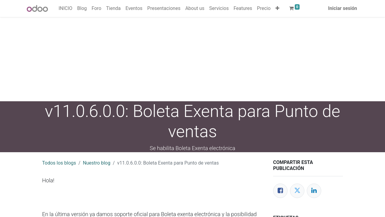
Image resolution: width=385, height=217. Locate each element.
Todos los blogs (59, 163)
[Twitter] (297, 191)
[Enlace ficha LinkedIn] (314, 191)
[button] (277, 8)
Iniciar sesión (342, 8)
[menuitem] (65, 8)
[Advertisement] (180, 59)
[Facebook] (280, 191)
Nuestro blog (96, 163)
